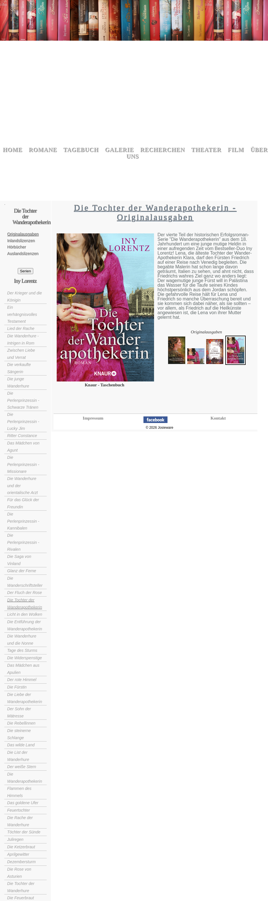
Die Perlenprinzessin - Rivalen (23, 542)
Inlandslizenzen (21, 240)
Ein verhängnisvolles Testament (22, 314)
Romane (43, 150)
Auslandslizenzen (22, 253)
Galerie (119, 150)
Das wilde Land (21, 745)
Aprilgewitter (18, 854)
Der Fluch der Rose (24, 592)
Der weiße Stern (21, 766)
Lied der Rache (20, 328)
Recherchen (162, 150)
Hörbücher (16, 247)
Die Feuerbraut (20, 898)
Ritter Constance (22, 435)
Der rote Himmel (21, 679)
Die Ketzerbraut (21, 847)
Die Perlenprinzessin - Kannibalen (23, 521)
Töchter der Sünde (23, 832)
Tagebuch (81, 150)
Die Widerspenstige (24, 658)
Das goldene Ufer (22, 802)
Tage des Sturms (22, 650)
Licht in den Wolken (24, 614)
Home (13, 150)
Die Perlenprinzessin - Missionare (23, 464)
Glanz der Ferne (21, 570)
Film (236, 150)
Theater (206, 150)
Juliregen (15, 839)
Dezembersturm (21, 861)
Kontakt (218, 418)
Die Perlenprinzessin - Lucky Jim (23, 421)
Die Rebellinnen (21, 723)
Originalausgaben (23, 234)
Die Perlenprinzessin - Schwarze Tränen (23, 400)
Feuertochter (18, 810)
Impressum (93, 418)
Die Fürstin (17, 687)
